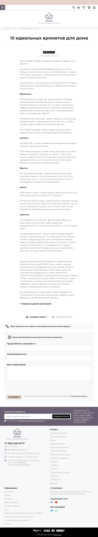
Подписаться (61, 416)
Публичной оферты (79, 396)
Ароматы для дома (58, 433)
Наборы (54, 469)
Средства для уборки (60, 472)
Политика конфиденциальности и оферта (23, 513)
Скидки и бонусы (12, 506)
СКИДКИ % (55, 479)
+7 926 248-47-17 (14, 443)
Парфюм (54, 462)
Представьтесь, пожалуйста (21, 344)
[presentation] (26, 388)
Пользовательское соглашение (18, 517)
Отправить (14, 397)
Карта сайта (57, 535)
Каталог (7, 524)
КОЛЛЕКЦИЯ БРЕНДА (49, 56)
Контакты (8, 499)
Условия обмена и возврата (17, 520)
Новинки (54, 476)
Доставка (8, 491)
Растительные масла (59, 447)
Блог (6, 509)
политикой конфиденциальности (31, 421)
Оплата (7, 495)
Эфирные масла (57, 444)
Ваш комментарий (16, 365)
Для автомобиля (57, 436)
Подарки (54, 465)
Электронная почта (17, 354)
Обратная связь (11, 502)
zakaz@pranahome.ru (17, 450)
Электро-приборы (58, 451)
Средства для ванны (59, 458)
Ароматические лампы (60, 454)
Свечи (53, 440)
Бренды (54, 483)
